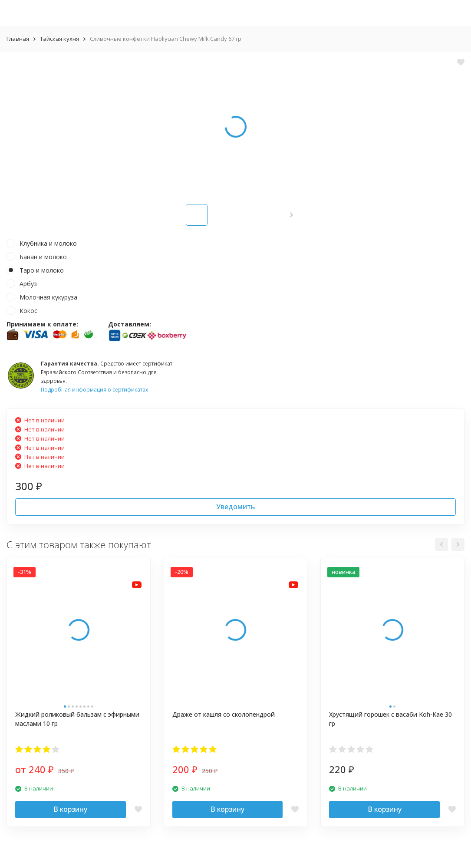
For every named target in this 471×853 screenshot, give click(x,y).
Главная (18, 39)
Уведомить (235, 506)
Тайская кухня (59, 39)
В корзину (70, 809)
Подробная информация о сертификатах (94, 389)
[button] (291, 215)
